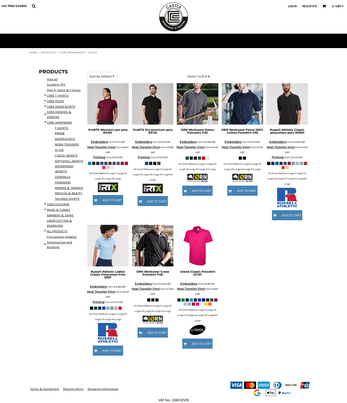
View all (52, 79)
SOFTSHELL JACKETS (69, 161)
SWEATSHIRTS (65, 139)
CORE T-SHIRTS (58, 95)
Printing (99, 157)
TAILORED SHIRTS (67, 199)
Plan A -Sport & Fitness (64, 90)
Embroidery (99, 142)
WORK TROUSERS (67, 144)
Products (48, 52)
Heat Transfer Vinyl (101, 147)
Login (292, 6)
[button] (34, 6)
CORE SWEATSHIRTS (61, 106)
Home (33, 52)
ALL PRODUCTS (57, 231)
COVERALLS (62, 177)
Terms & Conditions (44, 389)
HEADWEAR (63, 182)
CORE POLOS (55, 101)
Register (309, 6)
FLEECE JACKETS (66, 155)
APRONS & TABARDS (69, 188)
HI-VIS (59, 150)
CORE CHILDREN (58, 204)
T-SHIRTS (61, 128)
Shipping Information (103, 389)
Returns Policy (73, 389)
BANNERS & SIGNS (60, 215)
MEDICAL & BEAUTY (68, 193)
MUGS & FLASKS (58, 210)
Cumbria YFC (56, 84)
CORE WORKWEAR (72, 52)
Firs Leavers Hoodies (62, 237)
